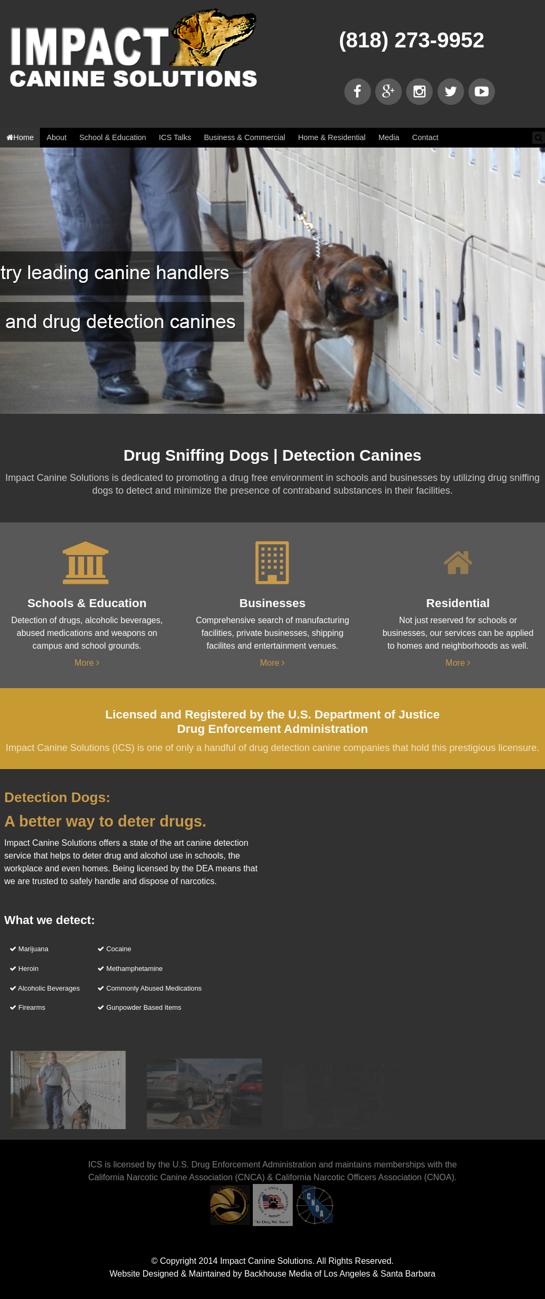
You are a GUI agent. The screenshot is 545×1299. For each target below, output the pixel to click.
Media (388, 137)
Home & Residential (332, 137)
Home (20, 137)
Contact (425, 137)
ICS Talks (175, 137)
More (87, 662)
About (56, 137)
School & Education (112, 137)
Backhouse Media (278, 1273)
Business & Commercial (244, 137)
